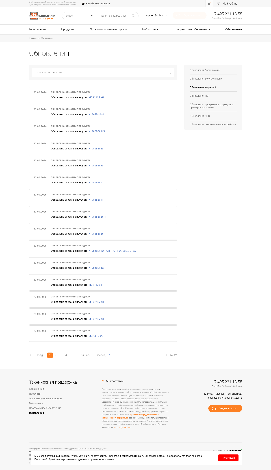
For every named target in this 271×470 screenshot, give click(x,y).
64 (82, 355)
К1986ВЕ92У (96, 148)
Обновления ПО (199, 95)
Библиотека (150, 29)
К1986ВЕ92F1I (97, 216)
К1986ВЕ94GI (97, 267)
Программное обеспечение (192, 29)
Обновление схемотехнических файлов (213, 124)
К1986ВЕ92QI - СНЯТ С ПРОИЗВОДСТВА (112, 250)
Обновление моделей (203, 87)
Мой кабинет (231, 3)
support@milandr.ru (157, 15)
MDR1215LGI (96, 97)
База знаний (37, 29)
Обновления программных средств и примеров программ (211, 106)
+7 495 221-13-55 (227, 14)
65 (88, 355)
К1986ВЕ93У (96, 165)
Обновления (233, 29)
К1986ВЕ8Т (95, 182)
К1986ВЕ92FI (96, 233)
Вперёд (100, 355)
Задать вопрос (192, 15)
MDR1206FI (95, 284)
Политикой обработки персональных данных (60, 459)
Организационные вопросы (108, 29)
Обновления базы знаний (205, 70)
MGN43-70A (96, 335)
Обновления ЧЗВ (200, 116)
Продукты (67, 29)
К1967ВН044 (96, 114)
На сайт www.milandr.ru (98, 3)
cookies (196, 455)
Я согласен (228, 457)
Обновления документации (206, 78)
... (77, 355)
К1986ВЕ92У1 (97, 131)
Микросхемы (114, 381)
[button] (79, 15)
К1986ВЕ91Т (96, 199)
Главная (32, 38)
